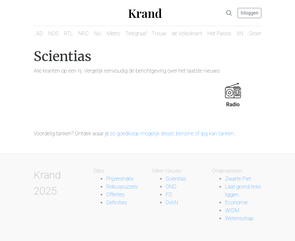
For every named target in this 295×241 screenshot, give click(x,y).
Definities (116, 202)
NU (97, 33)
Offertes (115, 194)
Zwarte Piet (238, 179)
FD (169, 194)
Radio (233, 104)
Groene (256, 33)
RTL (68, 33)
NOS (53, 33)
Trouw (159, 33)
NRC (83, 33)
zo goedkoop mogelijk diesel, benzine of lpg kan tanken (172, 133)
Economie (236, 202)
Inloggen (249, 13)
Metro (113, 33)
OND (171, 187)
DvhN (172, 202)
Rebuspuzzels (122, 187)
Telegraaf (136, 33)
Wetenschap (239, 218)
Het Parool (219, 33)
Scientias (176, 179)
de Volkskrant (187, 33)
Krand (145, 12)
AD (39, 33)
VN (240, 33)
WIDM (232, 210)
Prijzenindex (120, 179)
